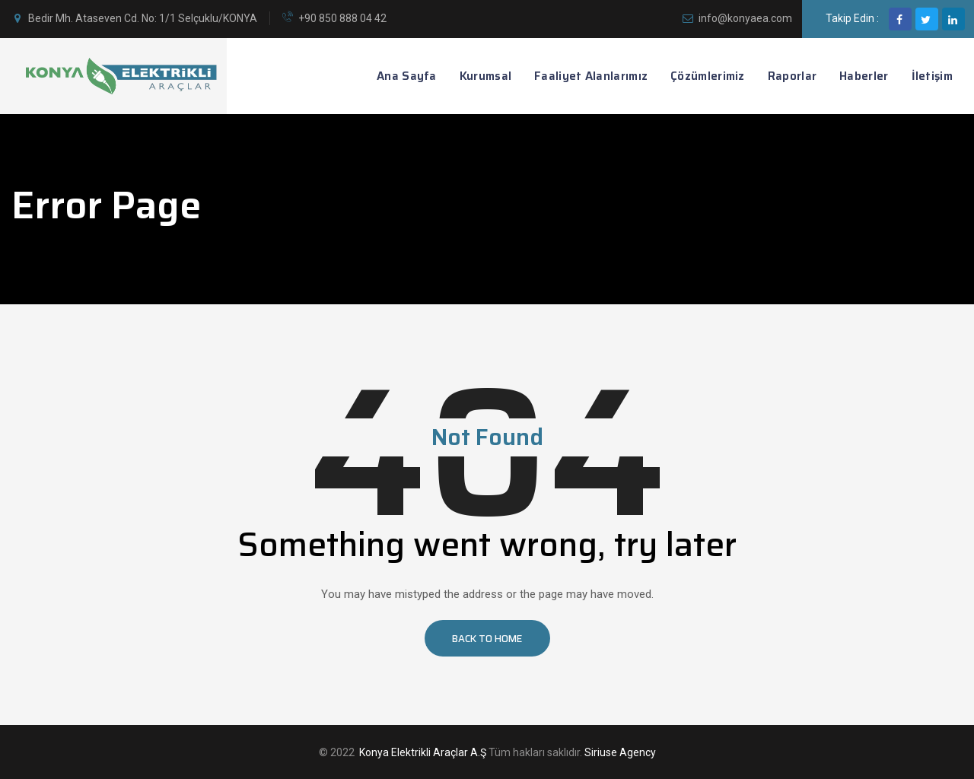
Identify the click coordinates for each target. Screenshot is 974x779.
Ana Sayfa (407, 76)
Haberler (863, 76)
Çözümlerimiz (707, 76)
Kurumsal (485, 76)
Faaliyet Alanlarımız (591, 76)
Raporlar (792, 76)
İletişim (932, 76)
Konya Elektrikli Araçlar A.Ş (423, 752)
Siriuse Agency (620, 752)
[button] (487, 638)
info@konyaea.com (745, 18)
